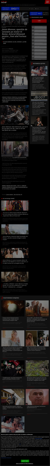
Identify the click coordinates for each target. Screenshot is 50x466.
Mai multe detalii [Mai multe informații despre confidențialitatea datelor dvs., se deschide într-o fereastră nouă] (38, 438)
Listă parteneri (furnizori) (6, 457)
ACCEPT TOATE (25, 461)
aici (20, 444)
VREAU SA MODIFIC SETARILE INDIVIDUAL (24, 463)
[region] (25, 449)
